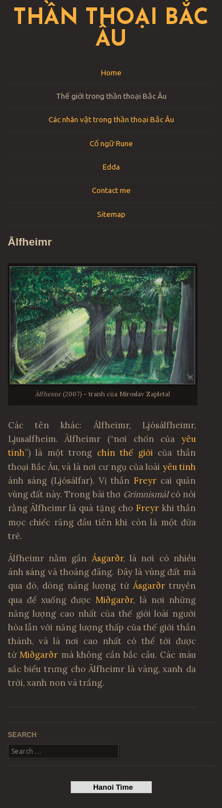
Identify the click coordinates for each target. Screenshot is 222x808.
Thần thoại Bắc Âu (111, 29)
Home (111, 72)
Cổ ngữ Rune (111, 143)
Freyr (145, 480)
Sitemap (111, 214)
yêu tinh (179, 466)
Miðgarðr (114, 599)
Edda (111, 166)
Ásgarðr (107, 558)
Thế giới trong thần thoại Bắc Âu (111, 96)
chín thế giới (125, 452)
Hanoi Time (111, 787)
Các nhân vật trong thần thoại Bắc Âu (111, 119)
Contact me (111, 190)
